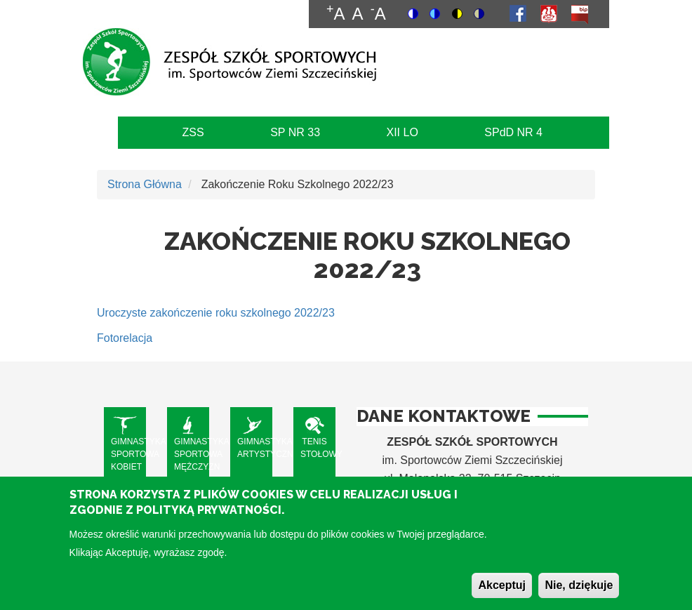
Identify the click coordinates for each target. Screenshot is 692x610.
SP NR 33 (295, 132)
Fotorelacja (124, 338)
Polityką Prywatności (208, 519)
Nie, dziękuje (579, 594)
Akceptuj (502, 594)
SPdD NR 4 (513, 132)
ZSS (193, 132)
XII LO (402, 132)
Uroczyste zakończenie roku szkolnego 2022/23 (216, 313)
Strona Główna (144, 184)
